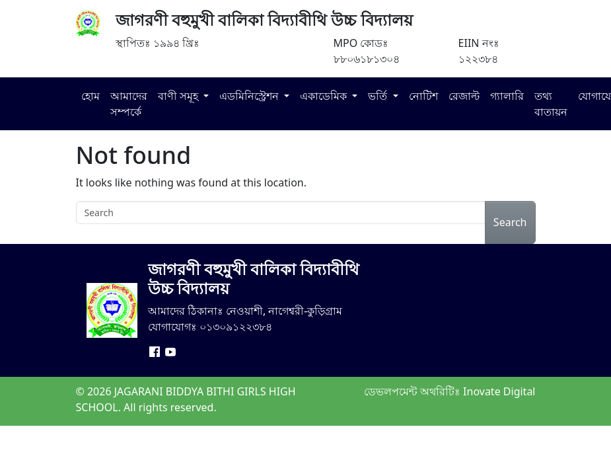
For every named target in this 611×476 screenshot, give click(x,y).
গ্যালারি (507, 96)
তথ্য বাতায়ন (550, 104)
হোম (90, 96)
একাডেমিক (324, 96)
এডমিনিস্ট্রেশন (250, 96)
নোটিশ (423, 96)
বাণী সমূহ (179, 96)
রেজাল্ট (464, 96)
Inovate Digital (499, 391)
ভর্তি (379, 96)
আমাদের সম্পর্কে (128, 104)
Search (510, 222)
